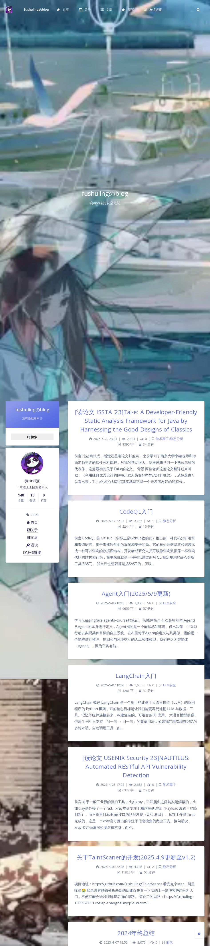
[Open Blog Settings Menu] (199, 933)
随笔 (169, 942)
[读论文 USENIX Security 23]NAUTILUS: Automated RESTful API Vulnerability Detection (136, 766)
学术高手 (162, 439)
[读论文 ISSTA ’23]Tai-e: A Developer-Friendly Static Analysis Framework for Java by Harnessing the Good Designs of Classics (136, 420)
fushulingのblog (36, 9)
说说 (32, 545)
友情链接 (32, 552)
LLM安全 (169, 603)
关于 (32, 529)
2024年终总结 (136, 933)
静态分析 (176, 439)
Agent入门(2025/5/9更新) (136, 593)
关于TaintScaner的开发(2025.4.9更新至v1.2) (136, 857)
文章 (32, 537)
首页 (32, 522)
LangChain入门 (136, 676)
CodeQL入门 (136, 511)
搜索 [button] (32, 436)
